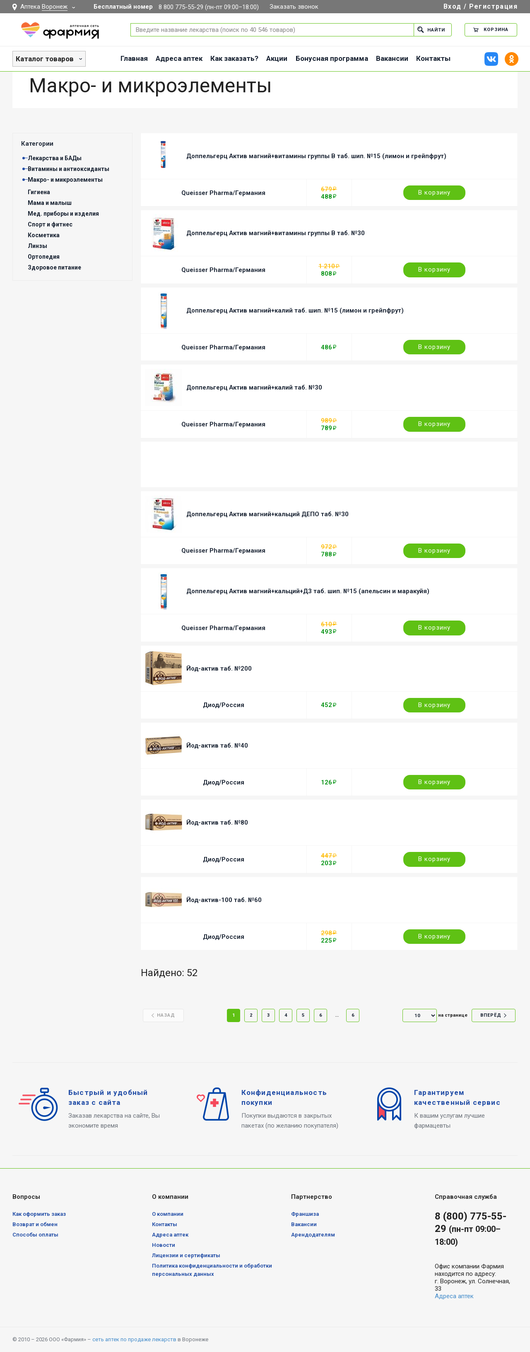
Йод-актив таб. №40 (217, 745)
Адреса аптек (179, 58)
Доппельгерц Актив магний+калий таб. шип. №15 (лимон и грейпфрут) (295, 310)
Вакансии (392, 58)
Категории (37, 143)
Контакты (433, 58)
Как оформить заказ (39, 1214)
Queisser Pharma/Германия (223, 193)
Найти (431, 29)
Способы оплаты (35, 1235)
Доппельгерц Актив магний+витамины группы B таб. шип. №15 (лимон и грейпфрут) (316, 156)
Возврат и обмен (35, 1224)
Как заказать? (234, 58)
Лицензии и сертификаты (186, 1255)
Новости (163, 1245)
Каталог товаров (45, 59)
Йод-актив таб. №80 (217, 822)
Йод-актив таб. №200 (219, 668)
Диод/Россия (223, 705)
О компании (167, 1214)
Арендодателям (313, 1235)
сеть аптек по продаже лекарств (134, 1339)
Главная (134, 58)
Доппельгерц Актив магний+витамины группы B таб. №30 (275, 233)
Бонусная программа (332, 58)
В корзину (434, 192)
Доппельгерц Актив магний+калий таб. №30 (254, 387)
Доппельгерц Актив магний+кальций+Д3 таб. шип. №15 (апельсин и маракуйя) (307, 591)
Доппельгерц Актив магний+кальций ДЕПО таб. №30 (267, 514)
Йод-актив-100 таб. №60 (224, 900)
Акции (276, 58)
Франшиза (305, 1214)
